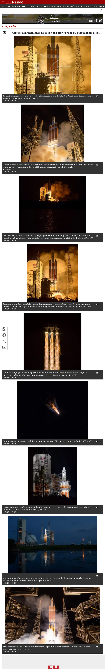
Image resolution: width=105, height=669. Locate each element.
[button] (4, 329)
